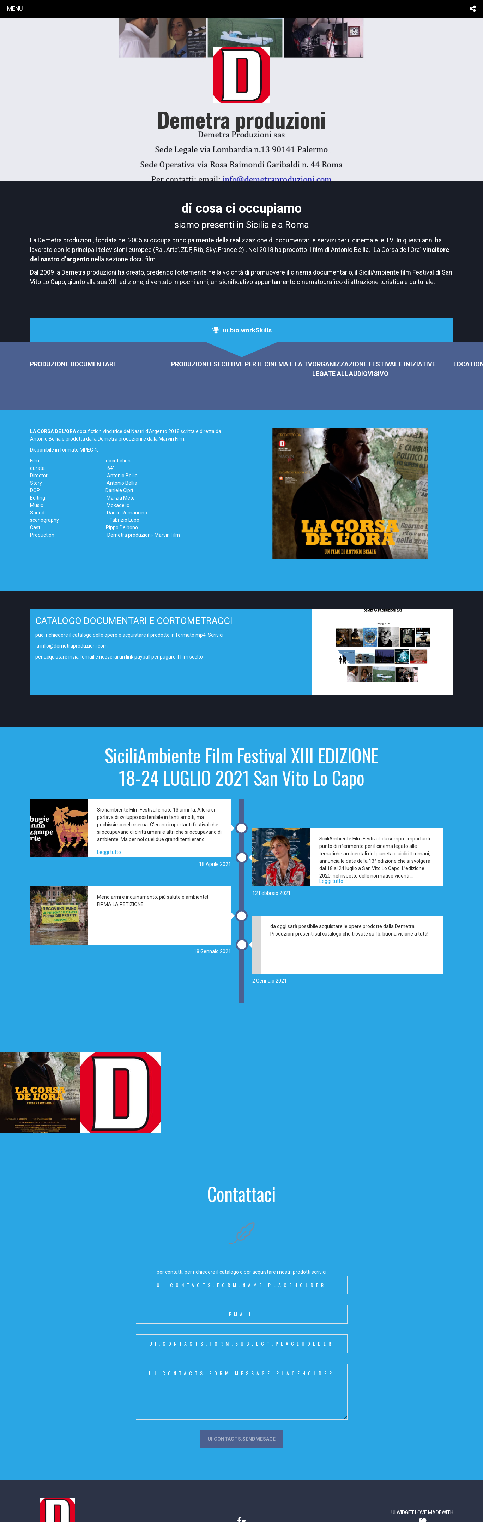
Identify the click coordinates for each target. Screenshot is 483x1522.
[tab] (241, 330)
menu (15, 8)
